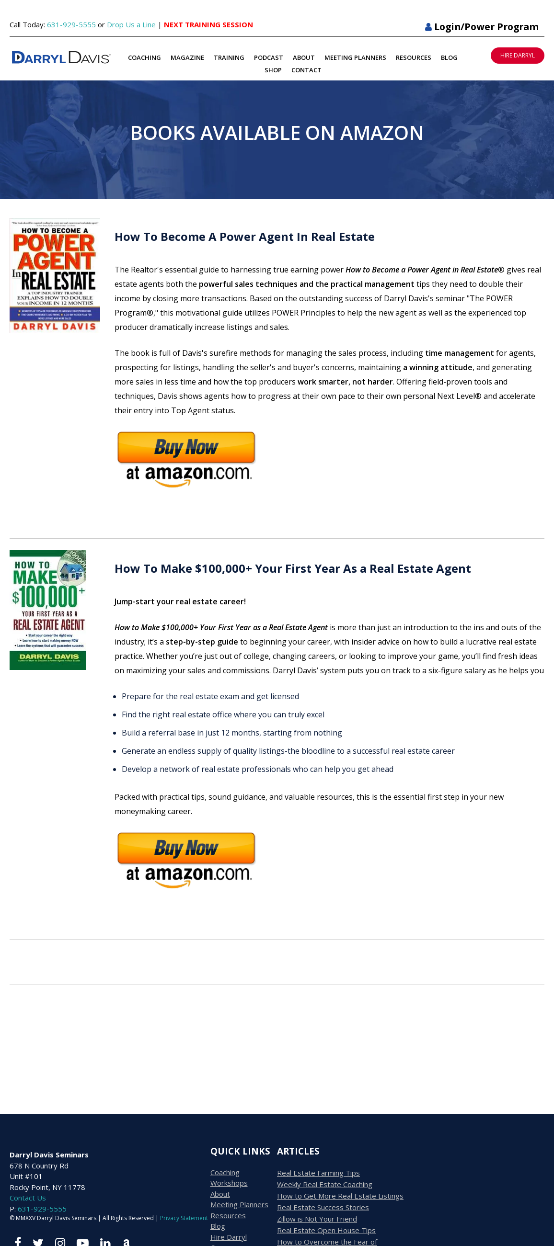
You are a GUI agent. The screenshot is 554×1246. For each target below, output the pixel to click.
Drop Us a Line (131, 24)
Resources (413, 57)
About (304, 57)
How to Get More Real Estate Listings (340, 1196)
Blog (449, 57)
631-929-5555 (71, 24)
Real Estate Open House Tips (326, 1230)
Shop (273, 70)
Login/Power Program (482, 26)
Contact (306, 70)
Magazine (187, 57)
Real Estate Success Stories (323, 1207)
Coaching (144, 57)
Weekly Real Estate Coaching (324, 1184)
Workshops (229, 1183)
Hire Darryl (228, 1237)
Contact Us (28, 1197)
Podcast (268, 57)
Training (229, 57)
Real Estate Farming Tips (318, 1173)
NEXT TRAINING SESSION (208, 24)
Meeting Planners (355, 57)
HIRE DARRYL (517, 55)
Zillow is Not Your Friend (317, 1218)
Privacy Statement (184, 1218)
